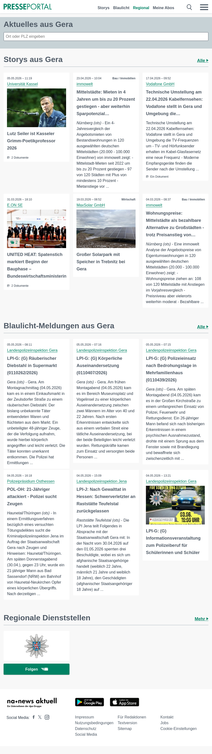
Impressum (84, 718)
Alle (202, 60)
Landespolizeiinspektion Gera (32, 350)
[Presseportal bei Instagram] (45, 718)
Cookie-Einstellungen (178, 729)
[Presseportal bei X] (38, 718)
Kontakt (166, 718)
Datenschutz (85, 729)
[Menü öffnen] (204, 7)
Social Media (86, 735)
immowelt (85, 84)
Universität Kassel (22, 84)
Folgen (36, 670)
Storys (104, 8)
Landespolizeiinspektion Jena (102, 482)
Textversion (127, 724)
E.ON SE (15, 205)
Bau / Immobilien (123, 78)
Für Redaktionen (132, 718)
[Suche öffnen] (190, 7)
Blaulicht (121, 8)
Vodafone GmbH (160, 84)
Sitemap (125, 729)
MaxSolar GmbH (91, 205)
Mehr (201, 619)
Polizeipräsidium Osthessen (31, 482)
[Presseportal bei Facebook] (32, 718)
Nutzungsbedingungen (94, 724)
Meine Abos (163, 8)
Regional (141, 8)
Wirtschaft (128, 199)
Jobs (164, 724)
